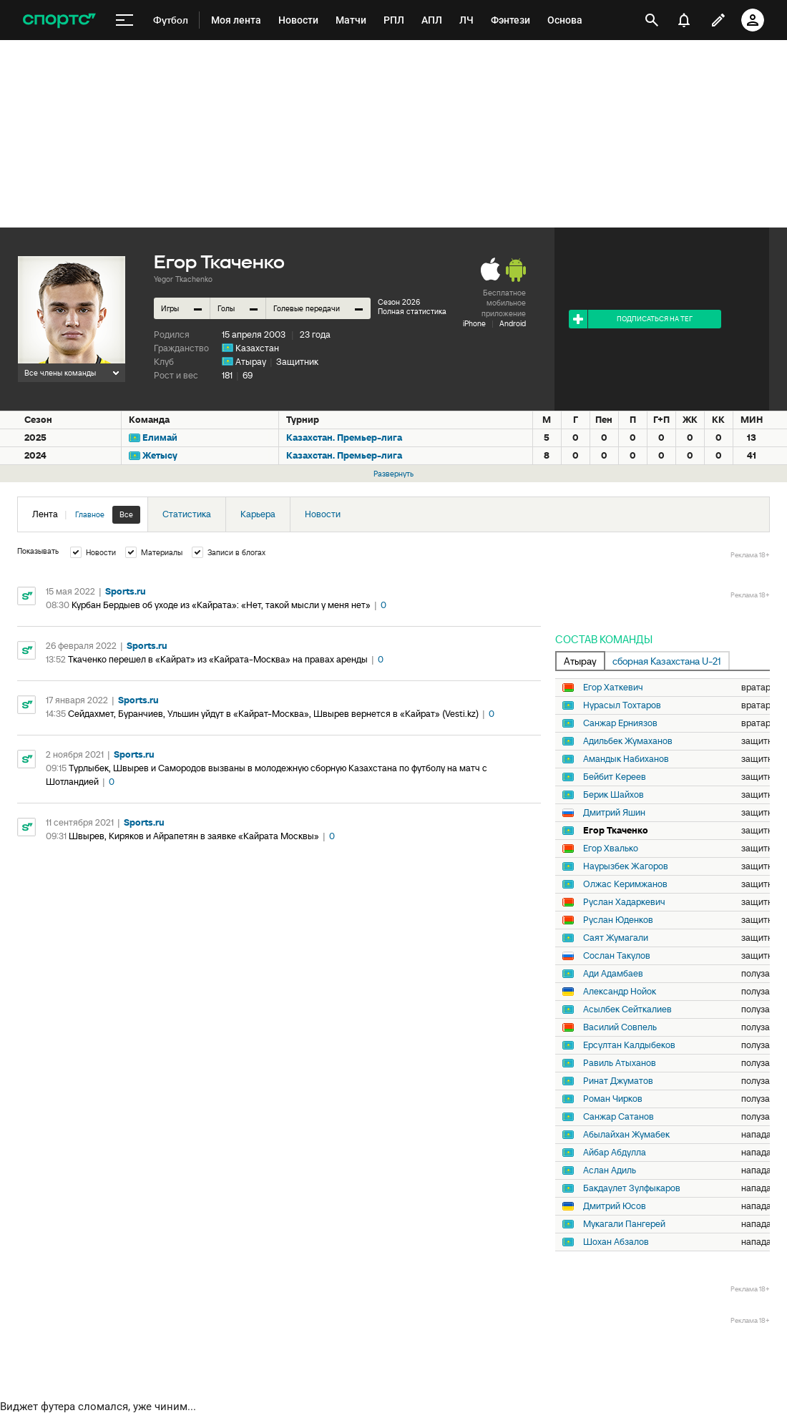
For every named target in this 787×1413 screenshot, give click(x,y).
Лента (86, 515)
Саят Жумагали (615, 938)
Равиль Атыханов (619, 1063)
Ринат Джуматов (618, 1081)
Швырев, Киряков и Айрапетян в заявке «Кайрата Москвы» (194, 836)
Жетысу (159, 455)
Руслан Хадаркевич (624, 902)
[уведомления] (684, 20)
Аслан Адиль (609, 1170)
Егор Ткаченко (615, 830)
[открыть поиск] (652, 20)
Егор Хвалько (610, 848)
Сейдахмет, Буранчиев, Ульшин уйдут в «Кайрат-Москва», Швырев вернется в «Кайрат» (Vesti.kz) (273, 714)
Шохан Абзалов (616, 1242)
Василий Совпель (620, 1027)
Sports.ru (125, 591)
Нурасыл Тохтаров (622, 705)
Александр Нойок (619, 991)
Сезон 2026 (399, 302)
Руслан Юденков (618, 920)
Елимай (159, 437)
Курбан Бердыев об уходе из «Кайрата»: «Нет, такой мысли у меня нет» (221, 605)
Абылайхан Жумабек (626, 1134)
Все (126, 514)
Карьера (257, 514)
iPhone (474, 323)
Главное (89, 514)
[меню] (124, 20)
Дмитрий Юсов (614, 1206)
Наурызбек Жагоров (625, 866)
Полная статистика (412, 311)
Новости (323, 514)
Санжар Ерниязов (620, 723)
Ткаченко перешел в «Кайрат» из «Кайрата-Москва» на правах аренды (218, 659)
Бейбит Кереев (614, 777)
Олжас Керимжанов (625, 884)
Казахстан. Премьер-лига (344, 437)
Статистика (186, 514)
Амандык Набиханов (626, 759)
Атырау (250, 362)
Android (512, 323)
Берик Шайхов (613, 795)
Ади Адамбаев (613, 973)
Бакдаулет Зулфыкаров (631, 1188)
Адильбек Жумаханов (628, 741)
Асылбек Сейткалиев (627, 1009)
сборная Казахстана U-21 (666, 661)
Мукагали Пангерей (624, 1224)
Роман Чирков (612, 1099)
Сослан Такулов (616, 956)
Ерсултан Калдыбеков (629, 1045)
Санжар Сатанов (618, 1117)
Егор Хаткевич (613, 687)
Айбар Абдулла (614, 1152)
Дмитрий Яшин (614, 812)
